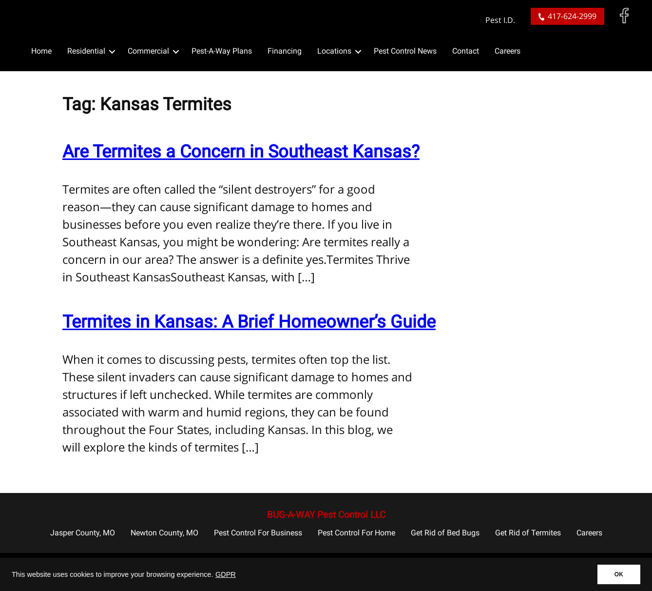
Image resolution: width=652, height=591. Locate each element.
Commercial (148, 51)
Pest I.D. (500, 20)
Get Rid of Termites (528, 532)
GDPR (225, 574)
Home (41, 51)
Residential (86, 51)
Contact (465, 51)
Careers (507, 51)
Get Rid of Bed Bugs (445, 532)
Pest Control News (405, 51)
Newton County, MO (164, 532)
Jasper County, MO (82, 532)
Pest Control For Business (258, 532)
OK (618, 574)
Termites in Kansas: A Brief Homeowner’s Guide (249, 322)
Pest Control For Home (356, 532)
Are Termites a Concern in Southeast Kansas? (241, 151)
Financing (285, 51)
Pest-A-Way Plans (222, 51)
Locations (334, 51)
